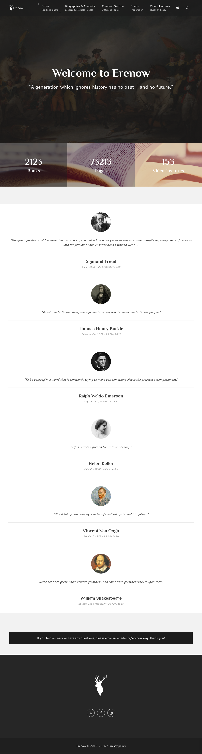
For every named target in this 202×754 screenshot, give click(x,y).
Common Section (113, 8)
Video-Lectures (160, 8)
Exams (136, 8)
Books (49, 8)
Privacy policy (117, 746)
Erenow (81, 746)
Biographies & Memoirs (80, 8)
